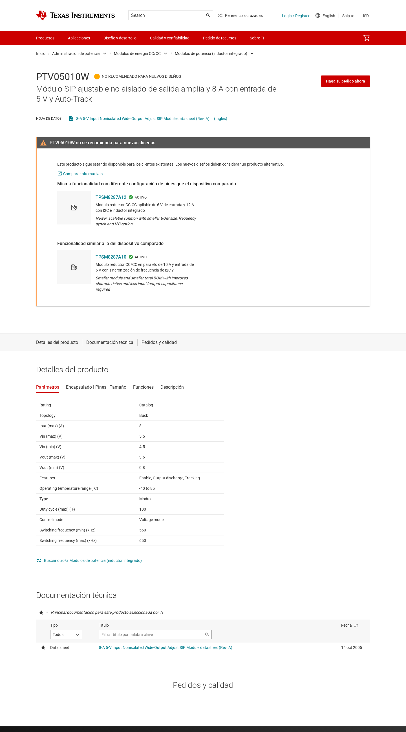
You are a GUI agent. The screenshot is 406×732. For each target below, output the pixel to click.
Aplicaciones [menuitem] (79, 38)
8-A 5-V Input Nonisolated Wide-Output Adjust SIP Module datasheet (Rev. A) (142, 118)
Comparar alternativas (83, 174)
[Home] (75, 15)
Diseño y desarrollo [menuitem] (119, 38)
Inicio (40, 53)
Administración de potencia (76, 53)
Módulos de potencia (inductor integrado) (211, 53)
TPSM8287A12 (111, 197)
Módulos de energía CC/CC (137, 53)
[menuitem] (366, 38)
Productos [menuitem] (45, 38)
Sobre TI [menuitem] (257, 38)
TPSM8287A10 (111, 257)
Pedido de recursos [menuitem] (219, 38)
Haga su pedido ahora (345, 81)
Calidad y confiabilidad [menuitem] (169, 38)
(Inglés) (220, 118)
